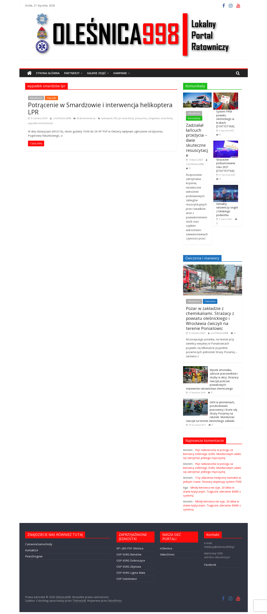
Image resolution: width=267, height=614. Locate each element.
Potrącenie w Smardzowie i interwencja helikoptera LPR (100, 108)
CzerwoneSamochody (38, 544)
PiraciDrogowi (33, 556)
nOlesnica (166, 548)
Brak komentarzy (84, 118)
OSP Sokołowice (126, 579)
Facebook (210, 564)
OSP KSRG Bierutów (128, 554)
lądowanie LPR (109, 118)
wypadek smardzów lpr (40, 123)
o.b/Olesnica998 (62, 118)
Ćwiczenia (210, 301)
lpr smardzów (125, 118)
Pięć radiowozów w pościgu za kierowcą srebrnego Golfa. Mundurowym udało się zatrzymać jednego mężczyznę (212, 454)
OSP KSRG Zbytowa (128, 566)
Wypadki (51, 98)
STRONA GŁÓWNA (48, 73)
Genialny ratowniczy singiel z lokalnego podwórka (227, 209)
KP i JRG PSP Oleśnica (129, 548)
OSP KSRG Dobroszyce (130, 560)
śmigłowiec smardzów (160, 118)
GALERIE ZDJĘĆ (96, 73)
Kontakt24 (31, 550)
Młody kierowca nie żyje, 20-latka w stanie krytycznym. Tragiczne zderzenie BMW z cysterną (212, 491)
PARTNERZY (72, 73)
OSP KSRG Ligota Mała (130, 572)
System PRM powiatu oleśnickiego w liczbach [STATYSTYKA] (225, 119)
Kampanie (120, 73)
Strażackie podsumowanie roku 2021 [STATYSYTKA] (225, 165)
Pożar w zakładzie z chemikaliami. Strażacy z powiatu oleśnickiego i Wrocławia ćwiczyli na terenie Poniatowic (210, 318)
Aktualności (36, 98)
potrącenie (141, 118)
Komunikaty (194, 118)
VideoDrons (167, 554)
